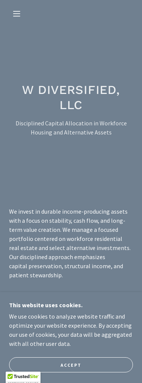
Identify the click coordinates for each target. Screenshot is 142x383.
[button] (16, 13)
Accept (71, 365)
